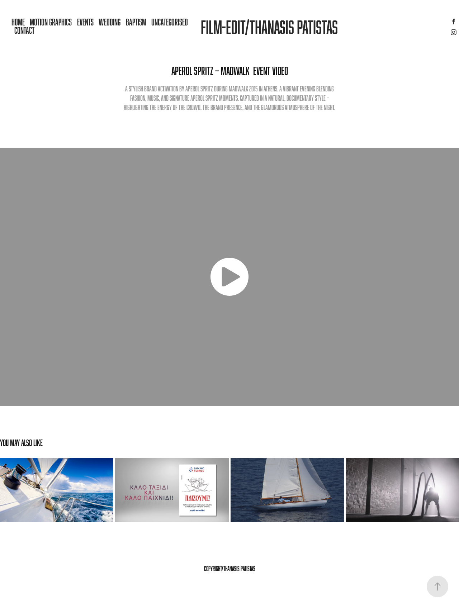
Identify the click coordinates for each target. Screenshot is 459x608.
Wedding (109, 22)
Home (18, 22)
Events (85, 22)
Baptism (136, 22)
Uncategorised (169, 22)
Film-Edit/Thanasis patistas (269, 27)
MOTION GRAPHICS (51, 22)
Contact (24, 30)
